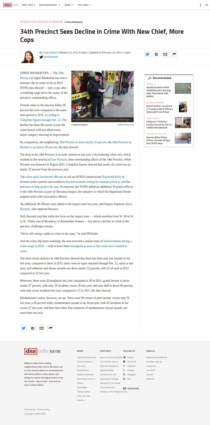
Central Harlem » (155, 102)
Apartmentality (106, 370)
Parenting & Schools (86, 378)
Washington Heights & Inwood (41, 22)
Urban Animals (83, 395)
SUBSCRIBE (131, 388)
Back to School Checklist (111, 357)
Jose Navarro (59, 159)
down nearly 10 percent (92, 142)
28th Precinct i (121, 142)
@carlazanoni (51, 56)
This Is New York (107, 387)
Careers (149, 374)
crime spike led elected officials (44, 176)
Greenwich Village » (157, 134)
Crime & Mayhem (73, 22)
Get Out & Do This (108, 374)
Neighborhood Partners (156, 357)
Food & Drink (83, 370)
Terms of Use (30, 409)
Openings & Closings (109, 378)
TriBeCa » (151, 84)
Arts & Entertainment (86, 357)
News (69, 4)
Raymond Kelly (112, 176)
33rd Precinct (67, 142)
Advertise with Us (154, 361)
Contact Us (151, 365)
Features (84, 4)
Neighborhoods (49, 4)
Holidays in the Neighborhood (113, 391)
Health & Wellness (85, 374)
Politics (80, 383)
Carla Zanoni (50, 52)
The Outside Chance (109, 361)
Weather (81, 400)
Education (81, 365)
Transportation (83, 391)
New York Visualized (109, 365)
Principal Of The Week (110, 383)
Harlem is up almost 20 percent (38, 147)
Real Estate (82, 387)
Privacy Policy (44, 409)
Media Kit (150, 378)
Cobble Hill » (153, 118)
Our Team (150, 370)
